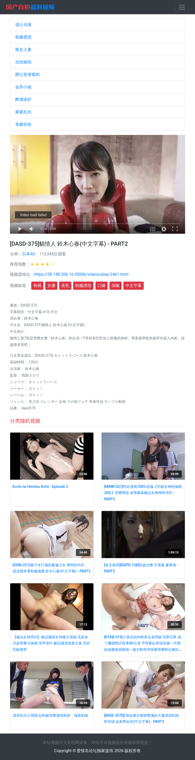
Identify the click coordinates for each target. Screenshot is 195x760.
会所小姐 (23, 87)
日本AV (28, 254)
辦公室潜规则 (27, 74)
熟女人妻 (23, 49)
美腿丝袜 (23, 124)
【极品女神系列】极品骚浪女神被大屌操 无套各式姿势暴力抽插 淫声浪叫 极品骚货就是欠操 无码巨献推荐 (51, 643)
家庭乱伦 (23, 111)
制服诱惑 (23, 37)
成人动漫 (23, 24)
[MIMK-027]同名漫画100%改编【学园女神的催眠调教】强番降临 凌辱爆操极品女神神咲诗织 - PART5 (143, 493)
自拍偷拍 (23, 62)
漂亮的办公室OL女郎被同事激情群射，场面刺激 (50, 715)
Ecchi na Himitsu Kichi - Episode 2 (40, 487)
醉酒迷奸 (23, 99)
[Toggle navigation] (182, 7)
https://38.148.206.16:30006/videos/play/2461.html (81, 274)
